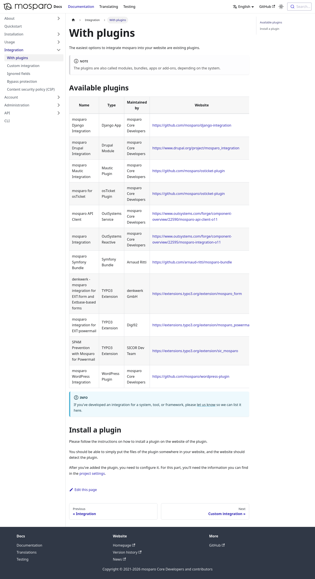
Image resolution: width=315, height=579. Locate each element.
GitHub (267, 6)
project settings (92, 473)
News (119, 559)
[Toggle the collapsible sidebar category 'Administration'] (58, 105)
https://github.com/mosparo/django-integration (191, 125)
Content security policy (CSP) (31, 89)
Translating (108, 6)
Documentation (81, 6)
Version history (127, 552)
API (7, 113)
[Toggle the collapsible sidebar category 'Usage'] (58, 42)
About (9, 18)
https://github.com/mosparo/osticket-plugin (188, 170)
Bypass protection (22, 81)
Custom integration (23, 65)
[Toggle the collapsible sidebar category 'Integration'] (58, 49)
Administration (16, 105)
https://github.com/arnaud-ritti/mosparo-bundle (192, 262)
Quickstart (13, 26)
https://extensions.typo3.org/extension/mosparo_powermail (201, 325)
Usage (9, 42)
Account (11, 97)
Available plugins (271, 22)
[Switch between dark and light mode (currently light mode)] (281, 6)
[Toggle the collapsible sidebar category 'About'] (58, 18)
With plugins (17, 57)
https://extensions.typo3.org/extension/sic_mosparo (195, 350)
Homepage (124, 545)
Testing (129, 6)
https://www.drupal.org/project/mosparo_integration (196, 148)
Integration (13, 50)
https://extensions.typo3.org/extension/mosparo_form (197, 293)
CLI (7, 120)
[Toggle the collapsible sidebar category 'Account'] (58, 97)
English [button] (241, 6)
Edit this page (83, 489)
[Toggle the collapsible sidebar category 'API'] (58, 113)
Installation (13, 34)
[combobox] (299, 7)
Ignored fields (18, 73)
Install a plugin (269, 29)
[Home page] (73, 20)
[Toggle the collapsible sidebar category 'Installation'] (58, 34)
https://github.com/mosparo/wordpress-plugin (190, 376)
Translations (27, 552)
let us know (206, 404)
